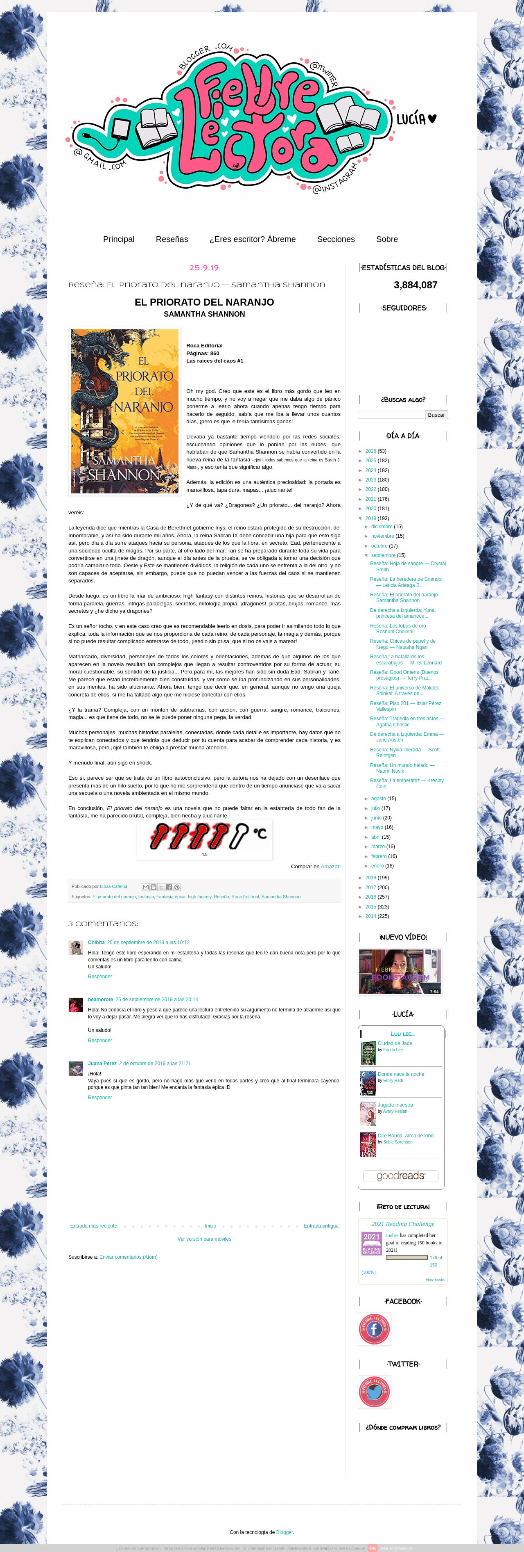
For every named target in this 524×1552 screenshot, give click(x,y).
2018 (372, 878)
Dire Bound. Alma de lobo (406, 1136)
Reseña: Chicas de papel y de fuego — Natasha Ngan (403, 644)
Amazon (331, 866)
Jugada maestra (395, 1105)
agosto (379, 798)
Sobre (387, 239)
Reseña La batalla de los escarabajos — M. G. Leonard (406, 659)
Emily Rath (393, 1080)
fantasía (146, 896)
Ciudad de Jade (395, 1043)
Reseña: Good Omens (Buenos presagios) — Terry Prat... (404, 675)
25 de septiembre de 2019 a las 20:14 (156, 999)
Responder (100, 976)
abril (376, 837)
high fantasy (199, 896)
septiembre (384, 555)
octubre (380, 546)
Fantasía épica (170, 896)
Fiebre (392, 1235)
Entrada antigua (321, 1226)
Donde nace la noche (401, 1074)
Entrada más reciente (93, 1226)
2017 (372, 887)
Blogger (284, 1532)
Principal (119, 239)
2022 (372, 489)
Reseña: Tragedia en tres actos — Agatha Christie (407, 721)
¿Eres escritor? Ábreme (253, 239)
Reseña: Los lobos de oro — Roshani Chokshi (401, 628)
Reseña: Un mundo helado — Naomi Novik (402, 768)
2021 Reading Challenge (403, 1223)
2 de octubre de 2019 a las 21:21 (155, 1063)
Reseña (221, 896)
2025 (372, 460)
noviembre (383, 536)
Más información (396, 1547)
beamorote (100, 999)
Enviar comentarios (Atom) (128, 1257)
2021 (372, 499)
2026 (372, 451)
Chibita (96, 942)
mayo (378, 827)
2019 (372, 518)
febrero (379, 856)
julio (376, 808)
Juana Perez (102, 1063)
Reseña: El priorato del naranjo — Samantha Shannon (407, 597)
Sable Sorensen (397, 1142)
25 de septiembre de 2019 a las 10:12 (148, 942)
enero (378, 866)
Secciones (336, 239)
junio (377, 818)
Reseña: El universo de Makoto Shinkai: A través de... (404, 690)
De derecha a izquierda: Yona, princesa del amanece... (403, 613)
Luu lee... (403, 1034)
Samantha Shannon (281, 896)
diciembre (382, 527)
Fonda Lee (393, 1050)
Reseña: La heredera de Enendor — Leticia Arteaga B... (406, 582)
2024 (372, 470)
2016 (372, 897)
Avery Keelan (395, 1111)
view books (435, 1280)
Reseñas (172, 239)
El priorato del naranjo (114, 896)
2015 (372, 907)
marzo (378, 846)
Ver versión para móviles (204, 1239)
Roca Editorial (245, 896)
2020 (372, 508)
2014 (372, 916)
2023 (372, 480)
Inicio (210, 1226)
